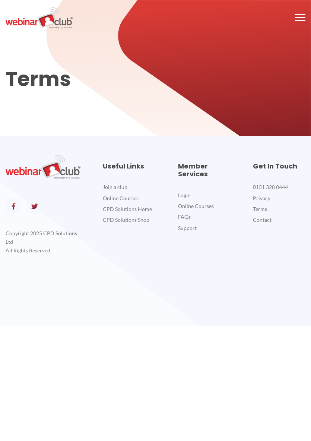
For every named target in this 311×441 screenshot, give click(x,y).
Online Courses (121, 198)
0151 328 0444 (270, 187)
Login (184, 195)
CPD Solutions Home (127, 209)
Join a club (115, 187)
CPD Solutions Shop (126, 220)
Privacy (261, 198)
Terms (260, 209)
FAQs (184, 217)
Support (187, 228)
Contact (262, 220)
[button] (299, 17)
